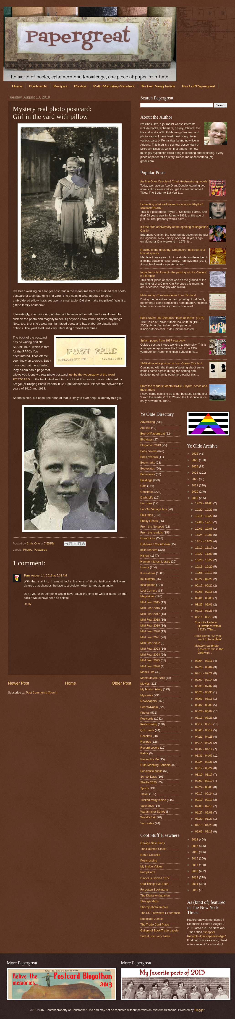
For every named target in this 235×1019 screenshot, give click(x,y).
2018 (195, 839)
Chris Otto (34, 543)
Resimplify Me (149, 759)
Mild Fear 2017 (150, 614)
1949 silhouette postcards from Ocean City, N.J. (171, 363)
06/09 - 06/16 (204, 698)
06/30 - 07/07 (204, 686)
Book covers (148, 451)
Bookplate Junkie (151, 918)
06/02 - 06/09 (204, 705)
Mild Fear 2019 (150, 625)
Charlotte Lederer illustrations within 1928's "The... (207, 626)
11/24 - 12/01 (204, 534)
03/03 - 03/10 (204, 780)
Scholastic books (151, 771)
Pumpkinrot (147, 872)
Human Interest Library (155, 561)
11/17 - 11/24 (204, 541)
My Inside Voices (151, 866)
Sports (144, 788)
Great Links (147, 538)
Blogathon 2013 (150, 445)
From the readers (151, 532)
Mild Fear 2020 (150, 631)
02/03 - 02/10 (204, 806)
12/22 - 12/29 (204, 509)
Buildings (146, 480)
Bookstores (147, 474)
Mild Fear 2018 (150, 619)
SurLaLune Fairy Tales (155, 936)
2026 (195, 453)
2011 (195, 884)
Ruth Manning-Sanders (114, 86)
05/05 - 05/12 (204, 730)
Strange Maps (149, 901)
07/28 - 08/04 (204, 667)
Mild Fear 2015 (150, 602)
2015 (195, 858)
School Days (148, 776)
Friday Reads (149, 521)
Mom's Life (147, 672)
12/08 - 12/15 (204, 522)
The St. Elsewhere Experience (160, 913)
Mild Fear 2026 (150, 666)
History (144, 555)
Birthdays (146, 439)
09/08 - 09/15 (204, 591)
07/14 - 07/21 (204, 673)
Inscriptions (147, 585)
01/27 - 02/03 (204, 812)
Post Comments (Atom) (41, 692)
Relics (144, 753)
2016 (195, 852)
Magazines (147, 596)
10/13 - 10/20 (204, 566)
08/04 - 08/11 (204, 660)
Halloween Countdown (155, 544)
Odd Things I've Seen (154, 884)
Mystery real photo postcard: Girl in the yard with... (208, 649)
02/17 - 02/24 (204, 793)
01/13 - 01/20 (204, 825)
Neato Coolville (150, 854)
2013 (195, 871)
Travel (144, 794)
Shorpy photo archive (154, 907)
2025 (195, 460)
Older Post (121, 683)
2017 (195, 846)
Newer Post (18, 683)
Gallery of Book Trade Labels (159, 930)
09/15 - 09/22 (204, 585)
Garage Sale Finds (152, 843)
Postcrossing (148, 724)
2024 (195, 466)
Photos (80, 86)
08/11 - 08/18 (204, 617)
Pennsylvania (149, 707)
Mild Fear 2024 (150, 654)
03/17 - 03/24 (204, 768)
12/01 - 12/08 (204, 528)
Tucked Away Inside (158, 86)
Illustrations (147, 573)
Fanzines (146, 503)
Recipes (61, 86)
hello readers (148, 550)
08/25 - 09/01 (204, 604)
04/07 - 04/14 (204, 749)
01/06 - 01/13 (204, 831)
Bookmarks (147, 462)
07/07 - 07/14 (204, 679)
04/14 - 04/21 (204, 742)
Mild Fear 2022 (150, 643)
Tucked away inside (153, 800)
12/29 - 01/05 (204, 503)
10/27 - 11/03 (204, 553)
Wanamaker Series (152, 811)
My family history (151, 689)
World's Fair (148, 817)
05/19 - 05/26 (204, 717)
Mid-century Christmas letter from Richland (168, 295)
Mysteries (146, 695)
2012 (195, 877)
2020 (195, 491)
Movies (145, 683)
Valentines (147, 805)
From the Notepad (152, 526)
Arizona (145, 427)
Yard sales (147, 823)
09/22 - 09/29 (204, 579)
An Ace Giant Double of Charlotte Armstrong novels (173, 181)
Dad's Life (146, 497)
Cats (143, 486)
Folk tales (146, 515)
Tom (27, 575)
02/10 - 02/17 (204, 799)
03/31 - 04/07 (204, 755)
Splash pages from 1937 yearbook (162, 340)
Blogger (199, 1010)
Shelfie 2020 (148, 782)
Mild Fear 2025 (150, 660)
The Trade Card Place (154, 924)
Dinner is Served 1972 (154, 878)
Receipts (146, 736)
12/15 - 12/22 (204, 516)
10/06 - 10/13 (204, 572)
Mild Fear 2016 (150, 608)
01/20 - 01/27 (204, 818)
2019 (195, 498)
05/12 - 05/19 (204, 724)
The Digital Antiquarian (155, 895)
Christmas (147, 491)
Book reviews (149, 457)
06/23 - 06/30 (204, 692)
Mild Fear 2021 (150, 637)
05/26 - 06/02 (204, 711)
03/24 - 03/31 (204, 761)
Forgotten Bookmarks (154, 889)
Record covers (149, 747)
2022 (195, 479)
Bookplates (147, 468)
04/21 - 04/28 (204, 736)
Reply (27, 604)
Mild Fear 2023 (150, 648)
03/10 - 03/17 (204, 774)
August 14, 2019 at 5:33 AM (49, 575)
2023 (195, 472)
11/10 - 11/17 (204, 547)
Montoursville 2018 (152, 678)
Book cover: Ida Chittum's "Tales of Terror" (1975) (172, 318)
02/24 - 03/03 (204, 787)
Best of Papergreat (152, 433)
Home (17, 86)
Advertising (147, 422)
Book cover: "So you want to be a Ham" (208, 637)
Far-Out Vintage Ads (153, 509)
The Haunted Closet (153, 849)
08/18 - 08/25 (204, 610)
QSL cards (147, 730)
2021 (195, 485)
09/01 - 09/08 (204, 598)
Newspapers (148, 701)
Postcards (38, 86)
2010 (195, 890)
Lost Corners (148, 590)
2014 (195, 865)
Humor (144, 567)
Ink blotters (147, 579)
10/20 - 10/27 (204, 560)
